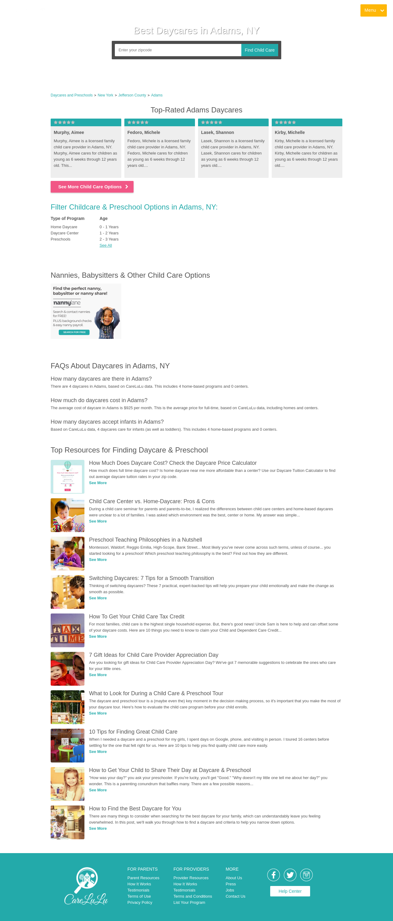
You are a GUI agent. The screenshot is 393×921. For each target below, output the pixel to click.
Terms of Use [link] (139, 896)
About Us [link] (234, 878)
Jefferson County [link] (132, 95)
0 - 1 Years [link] (109, 227)
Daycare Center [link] (65, 233)
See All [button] (105, 245)
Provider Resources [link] (190, 878)
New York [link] (105, 95)
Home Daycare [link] (64, 227)
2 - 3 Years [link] (109, 239)
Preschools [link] (60, 239)
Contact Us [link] (235, 896)
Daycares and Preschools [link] (72, 95)
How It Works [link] (139, 884)
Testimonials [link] (138, 890)
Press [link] (231, 884)
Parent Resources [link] (143, 878)
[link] (28, 10)
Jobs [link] (230, 890)
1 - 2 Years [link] (109, 233)
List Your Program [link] (189, 902)
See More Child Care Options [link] (93, 186)
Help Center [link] (290, 891)
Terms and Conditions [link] (192, 896)
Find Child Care (259, 50)
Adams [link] (156, 95)
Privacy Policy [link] (139, 902)
